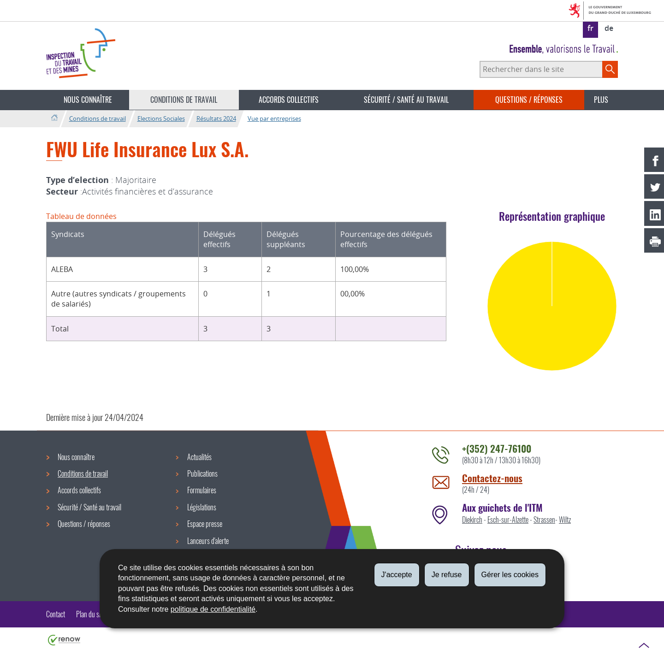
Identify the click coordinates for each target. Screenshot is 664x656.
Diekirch (472, 519)
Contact (55, 614)
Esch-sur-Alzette (507, 519)
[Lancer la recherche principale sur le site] (610, 69)
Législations (201, 507)
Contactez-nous (492, 478)
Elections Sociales (161, 118)
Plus (601, 99)
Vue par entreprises (274, 118)
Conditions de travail (183, 99)
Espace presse (204, 523)
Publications (202, 473)
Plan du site (90, 614)
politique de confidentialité (213, 609)
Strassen (544, 519)
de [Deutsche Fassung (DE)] (609, 28)
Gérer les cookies (510, 575)
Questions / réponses (529, 99)
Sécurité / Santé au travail (406, 99)
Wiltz (565, 519)
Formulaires (201, 490)
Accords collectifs (289, 99)
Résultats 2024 (216, 118)
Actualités (199, 456)
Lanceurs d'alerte (208, 540)
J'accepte (396, 575)
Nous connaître (88, 99)
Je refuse (447, 575)
